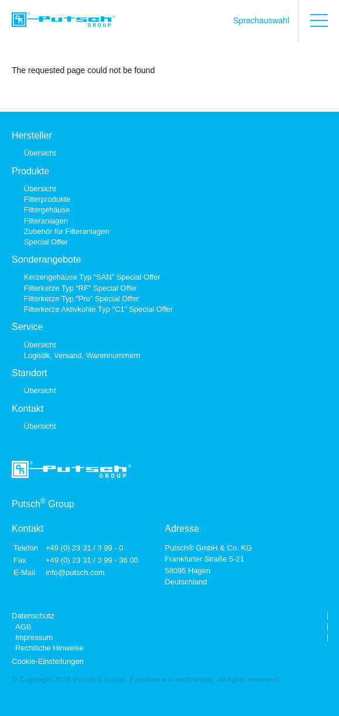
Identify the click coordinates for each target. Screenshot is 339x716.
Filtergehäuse (47, 209)
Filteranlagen (46, 220)
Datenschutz (33, 615)
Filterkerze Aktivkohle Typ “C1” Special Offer (98, 309)
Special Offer (46, 241)
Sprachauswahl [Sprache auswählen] (261, 20)
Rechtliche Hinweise (49, 647)
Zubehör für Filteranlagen (66, 231)
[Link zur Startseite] (57, 20)
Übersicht (40, 153)
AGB (23, 626)
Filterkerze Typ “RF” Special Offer (80, 288)
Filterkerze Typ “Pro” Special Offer (81, 298)
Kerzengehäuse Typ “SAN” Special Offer (92, 277)
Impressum (34, 637)
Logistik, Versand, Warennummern (82, 355)
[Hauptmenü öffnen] (318, 20)
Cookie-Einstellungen (48, 662)
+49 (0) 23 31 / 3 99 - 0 (85, 547)
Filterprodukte (47, 199)
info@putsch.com (75, 572)
